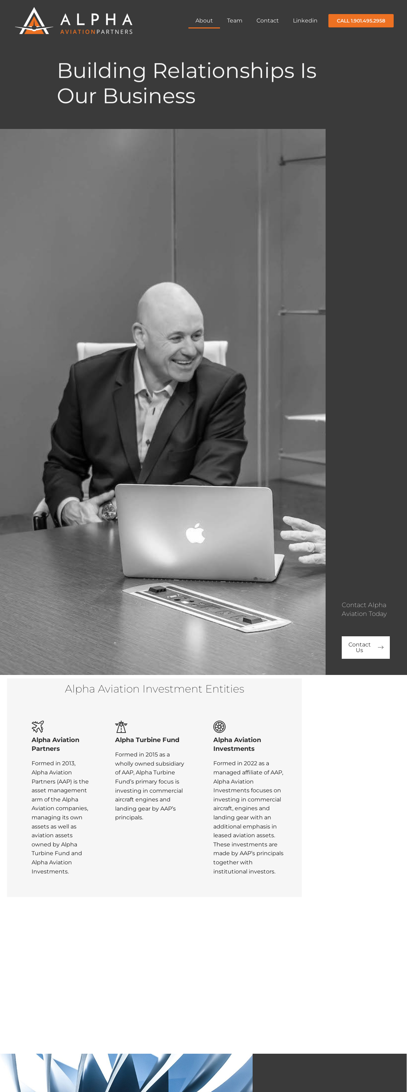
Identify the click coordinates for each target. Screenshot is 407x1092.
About (204, 20)
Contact (267, 20)
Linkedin (305, 20)
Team (234, 20)
